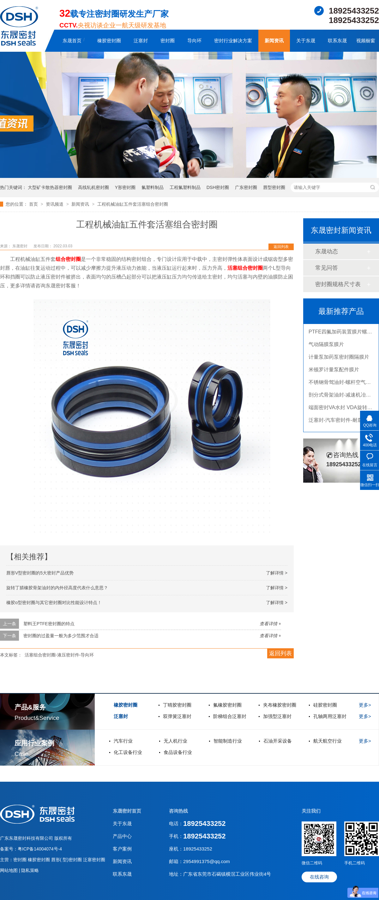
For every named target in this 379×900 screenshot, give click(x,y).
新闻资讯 (274, 40)
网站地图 (9, 870)
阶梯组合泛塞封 (229, 716)
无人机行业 (175, 741)
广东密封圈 (246, 187)
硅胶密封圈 (325, 705)
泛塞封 (141, 40)
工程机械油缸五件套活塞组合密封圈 (132, 204)
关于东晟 (305, 40)
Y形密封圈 (125, 187)
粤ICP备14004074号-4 (40, 848)
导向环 (194, 40)
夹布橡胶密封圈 (279, 705)
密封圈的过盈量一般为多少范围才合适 (61, 635)
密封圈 (167, 40)
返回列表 (281, 246)
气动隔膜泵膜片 (326, 345)
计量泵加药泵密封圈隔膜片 (339, 358)
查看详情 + (270, 623)
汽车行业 (123, 741)
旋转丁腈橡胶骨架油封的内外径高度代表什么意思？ (57, 587)
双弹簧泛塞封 (177, 716)
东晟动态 (326, 251)
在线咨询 (319, 876)
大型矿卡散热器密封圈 (50, 187)
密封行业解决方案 (233, 40)
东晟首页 (72, 40)
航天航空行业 (327, 741)
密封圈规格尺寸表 (338, 284)
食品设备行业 (178, 752)
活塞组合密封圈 (245, 268)
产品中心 (122, 836)
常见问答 (326, 268)
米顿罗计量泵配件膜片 (334, 371)
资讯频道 (55, 204)
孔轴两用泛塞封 (329, 716)
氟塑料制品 (152, 187)
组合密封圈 (68, 259)
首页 (34, 204)
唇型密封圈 (274, 187)
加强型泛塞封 (277, 716)
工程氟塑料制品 (185, 187)
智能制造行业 (228, 741)
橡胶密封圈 (109, 40)
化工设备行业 (128, 752)
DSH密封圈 (218, 187)
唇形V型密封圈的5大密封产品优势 (40, 572)
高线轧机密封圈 (93, 187)
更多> (365, 705)
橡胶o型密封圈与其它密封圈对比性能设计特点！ (54, 602)
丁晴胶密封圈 (177, 705)
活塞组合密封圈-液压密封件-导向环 (59, 654)
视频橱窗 (365, 40)
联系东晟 (337, 40)
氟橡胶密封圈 (227, 705)
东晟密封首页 (127, 811)
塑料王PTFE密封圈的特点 (49, 623)
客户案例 (122, 848)
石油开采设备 (277, 741)
